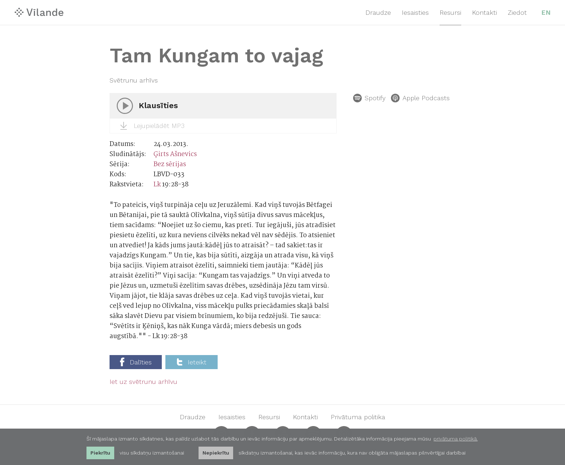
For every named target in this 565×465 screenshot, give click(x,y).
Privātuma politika (358, 417)
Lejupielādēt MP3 (152, 126)
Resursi (450, 12)
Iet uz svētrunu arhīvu (143, 381)
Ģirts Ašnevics (175, 154)
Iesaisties (415, 12)
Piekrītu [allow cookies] (100, 453)
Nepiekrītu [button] (216, 453)
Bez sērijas (170, 164)
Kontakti (484, 12)
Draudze (378, 12)
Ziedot (517, 12)
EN (546, 12)
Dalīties (136, 362)
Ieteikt (191, 362)
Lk (157, 185)
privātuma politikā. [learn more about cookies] (455, 439)
